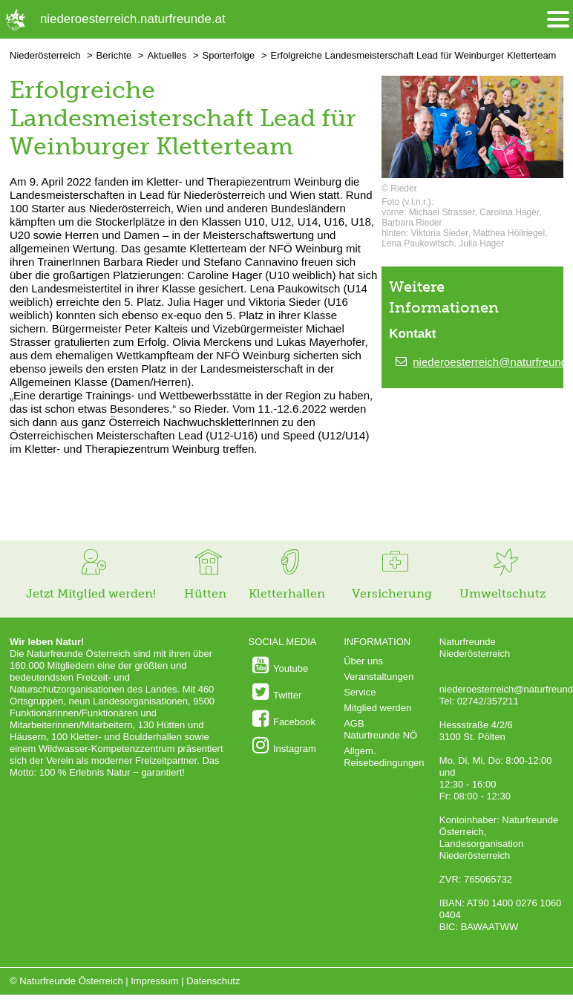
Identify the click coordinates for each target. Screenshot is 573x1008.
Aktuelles (167, 55)
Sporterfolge (228, 55)
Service (360, 692)
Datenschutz (213, 980)
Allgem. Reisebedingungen (384, 756)
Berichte (114, 55)
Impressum (154, 980)
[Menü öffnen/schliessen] (558, 19)
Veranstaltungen (378, 676)
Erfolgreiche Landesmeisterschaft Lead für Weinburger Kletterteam (414, 55)
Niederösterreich (45, 55)
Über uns (363, 661)
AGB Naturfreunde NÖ (380, 729)
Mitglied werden (377, 707)
